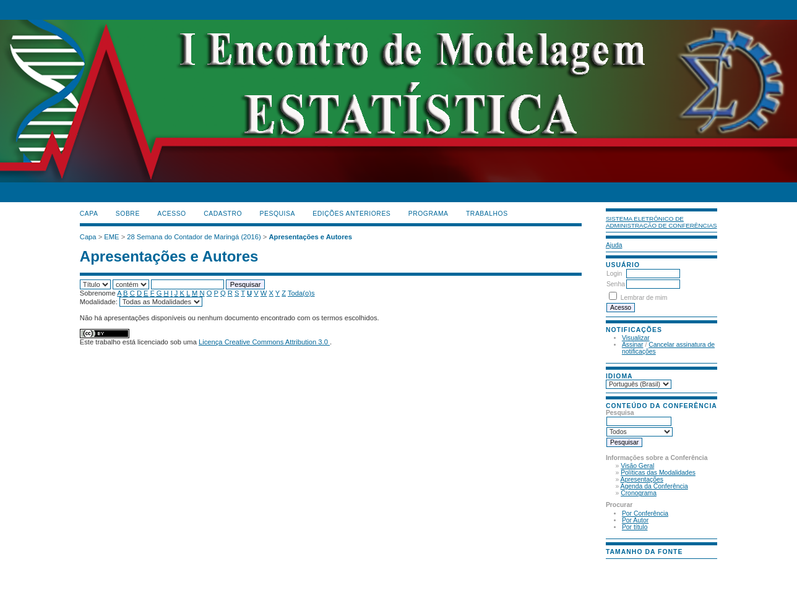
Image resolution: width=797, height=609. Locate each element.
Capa (89, 213)
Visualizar (636, 337)
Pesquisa (277, 213)
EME (111, 237)
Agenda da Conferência (654, 486)
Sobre (128, 213)
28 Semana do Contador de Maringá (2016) (194, 237)
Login (614, 273)
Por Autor (635, 520)
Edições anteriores (351, 213)
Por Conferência (645, 513)
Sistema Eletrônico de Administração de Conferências (661, 222)
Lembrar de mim (644, 297)
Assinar (633, 344)
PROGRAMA (428, 213)
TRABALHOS (487, 213)
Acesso (171, 213)
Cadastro (223, 213)
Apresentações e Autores (310, 237)
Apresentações (642, 479)
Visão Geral (637, 465)
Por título (635, 527)
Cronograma (639, 493)
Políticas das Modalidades (658, 472)
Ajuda (614, 245)
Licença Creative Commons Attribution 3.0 (264, 342)
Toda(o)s (301, 293)
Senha (615, 284)
